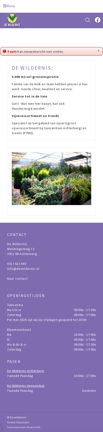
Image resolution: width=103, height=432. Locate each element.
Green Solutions (18, 422)
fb (97, 20)
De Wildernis (17, 244)
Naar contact (17, 278)
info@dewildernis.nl (23, 268)
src (87, 20)
